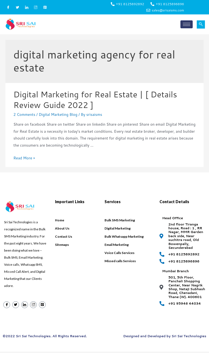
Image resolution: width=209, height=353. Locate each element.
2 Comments (24, 115)
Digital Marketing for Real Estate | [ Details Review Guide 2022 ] (95, 101)
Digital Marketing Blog (58, 115)
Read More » (24, 159)
